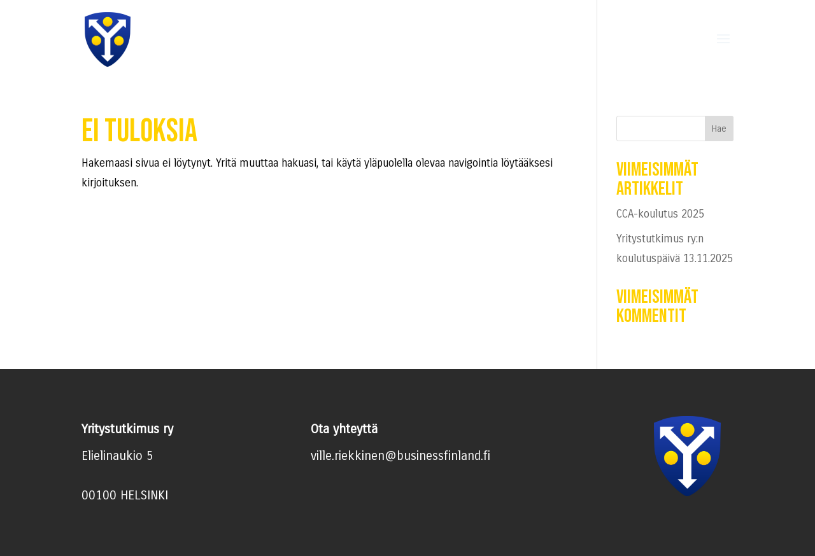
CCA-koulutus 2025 (660, 214)
